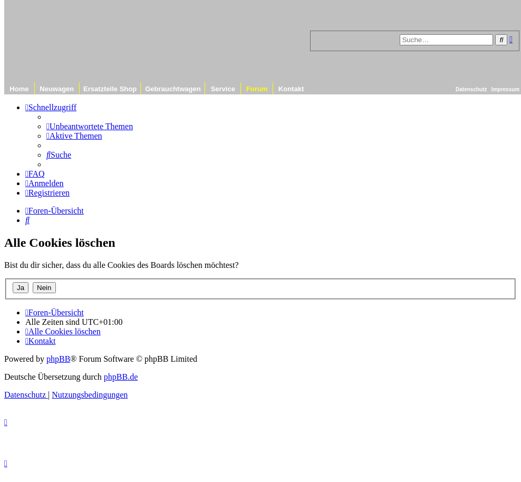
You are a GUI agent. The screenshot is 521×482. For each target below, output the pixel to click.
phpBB (58, 358)
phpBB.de (121, 376)
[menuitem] (89, 126)
